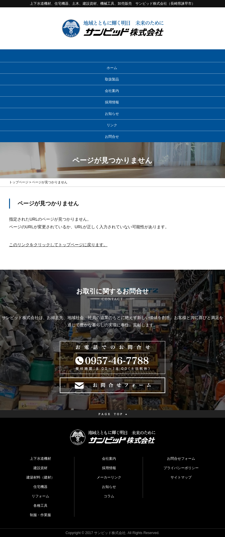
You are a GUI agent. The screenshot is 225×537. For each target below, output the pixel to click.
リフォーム (40, 496)
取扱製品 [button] (112, 79)
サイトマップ (181, 477)
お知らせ (112, 114)
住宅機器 (40, 487)
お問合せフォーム (181, 459)
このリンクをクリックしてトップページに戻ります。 (58, 244)
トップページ (18, 182)
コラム (109, 496)
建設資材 (40, 468)
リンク (112, 125)
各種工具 (40, 506)
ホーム (112, 68)
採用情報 (112, 102)
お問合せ (112, 137)
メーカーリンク (109, 477)
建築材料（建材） (40, 477)
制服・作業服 (40, 515)
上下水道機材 (40, 459)
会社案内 (112, 91)
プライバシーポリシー (181, 468)
